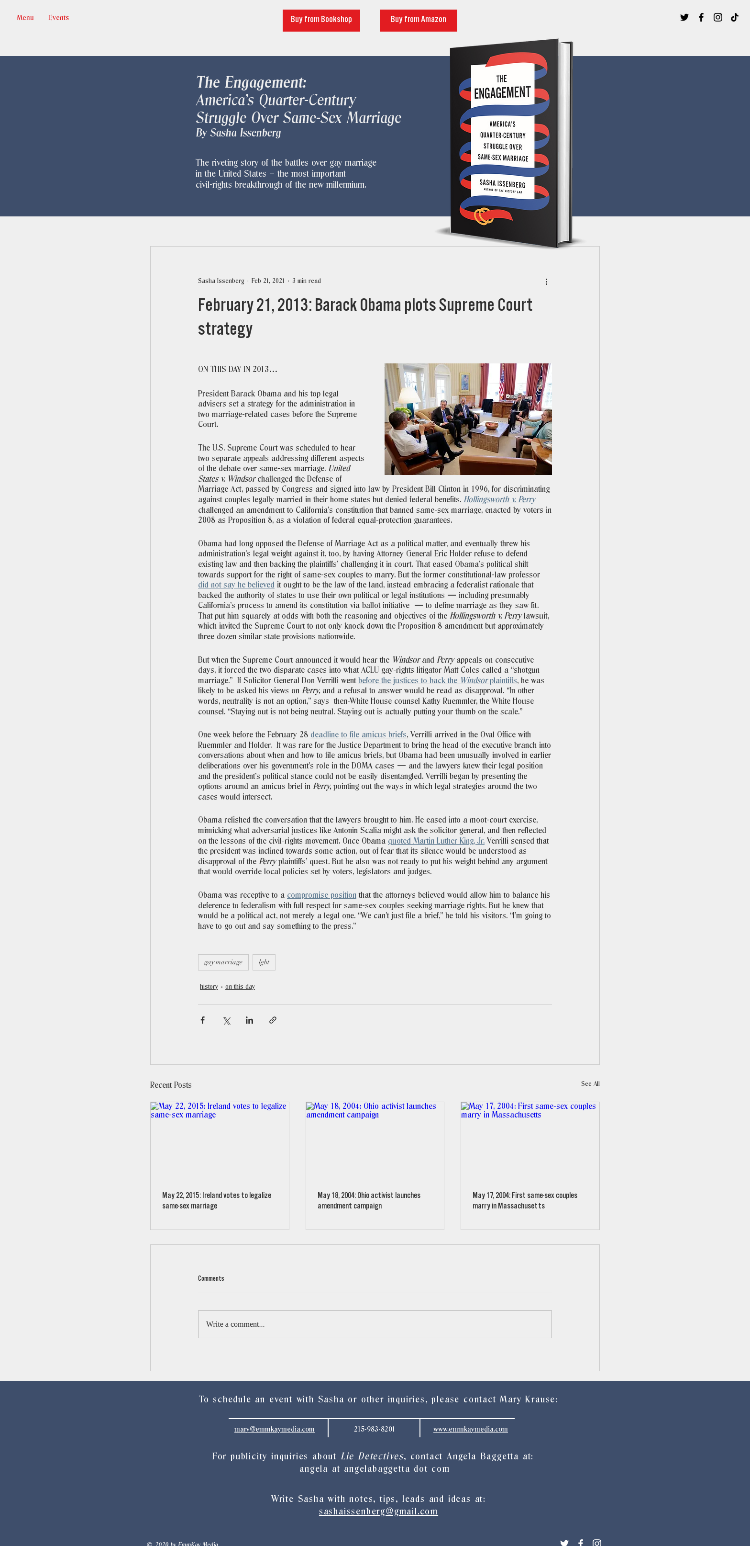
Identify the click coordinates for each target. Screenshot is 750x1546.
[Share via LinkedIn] (249, 1020)
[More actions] (546, 281)
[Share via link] (272, 1020)
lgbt (264, 962)
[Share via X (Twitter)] (226, 1020)
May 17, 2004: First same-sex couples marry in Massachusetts (525, 1201)
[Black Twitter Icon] (684, 17)
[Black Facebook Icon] (701, 17)
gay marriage (223, 962)
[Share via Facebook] (202, 1020)
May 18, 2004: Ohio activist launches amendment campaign (369, 1201)
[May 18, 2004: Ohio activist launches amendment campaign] (375, 1141)
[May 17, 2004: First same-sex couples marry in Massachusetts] (530, 1141)
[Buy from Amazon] (418, 21)
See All (590, 1084)
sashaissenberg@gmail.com (378, 1511)
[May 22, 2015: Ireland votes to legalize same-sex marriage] (220, 1141)
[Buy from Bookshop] (321, 21)
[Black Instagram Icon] (718, 17)
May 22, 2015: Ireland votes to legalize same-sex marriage (216, 1201)
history (209, 987)
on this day (240, 987)
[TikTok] (734, 17)
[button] (58, 18)
